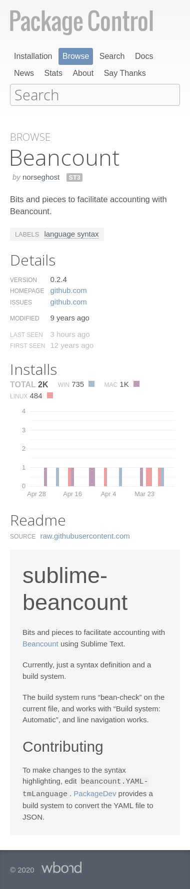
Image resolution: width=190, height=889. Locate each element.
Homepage (27, 290)
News (24, 73)
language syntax (71, 233)
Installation (33, 56)
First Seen (27, 344)
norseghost (41, 176)
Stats (53, 73)
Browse (75, 56)
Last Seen (26, 333)
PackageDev (95, 792)
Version (23, 279)
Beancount (40, 642)
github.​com (68, 289)
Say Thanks (125, 73)
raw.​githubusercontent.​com (85, 535)
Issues (21, 301)
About (83, 73)
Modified (25, 317)
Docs (144, 56)
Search (112, 56)
